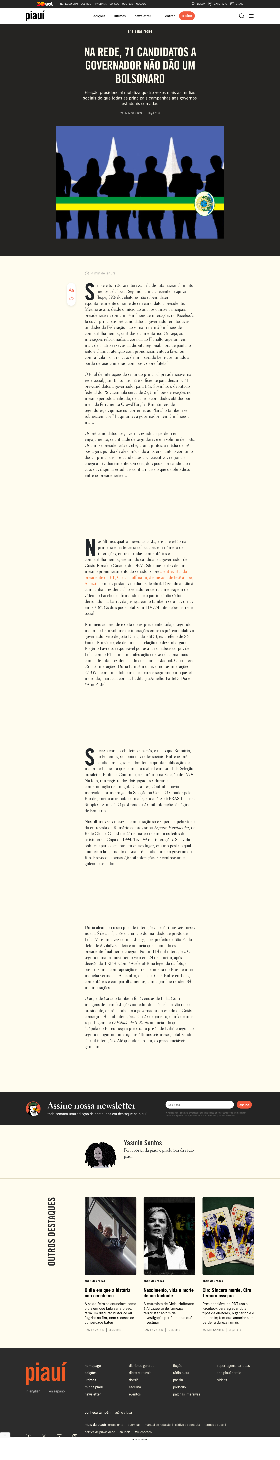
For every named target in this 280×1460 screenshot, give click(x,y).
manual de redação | (159, 1424)
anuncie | (126, 1432)
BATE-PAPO (217, 4)
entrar (170, 16)
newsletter (142, 16)
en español (57, 1391)
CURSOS (114, 4)
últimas (120, 16)
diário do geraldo (141, 1365)
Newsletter (93, 1394)
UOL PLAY (127, 4)
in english (33, 1391)
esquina (135, 1387)
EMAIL (236, 4)
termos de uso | (215, 1424)
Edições (90, 1372)
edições (99, 16)
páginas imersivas (186, 1394)
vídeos (222, 1379)
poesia (178, 1379)
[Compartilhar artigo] (71, 298)
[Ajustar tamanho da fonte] (71, 290)
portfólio (179, 1387)
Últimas (90, 1379)
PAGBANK (101, 4)
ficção (177, 1365)
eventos (135, 1394)
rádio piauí (181, 1372)
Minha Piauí (94, 1387)
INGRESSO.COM (68, 4)
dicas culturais (140, 1372)
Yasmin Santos (143, 1142)
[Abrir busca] (241, 16)
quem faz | (136, 1424)
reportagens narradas (233, 1365)
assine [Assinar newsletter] (244, 1104)
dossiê (134, 1379)
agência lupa (123, 1412)
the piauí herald (229, 1372)
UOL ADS (141, 4)
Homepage (93, 1365)
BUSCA (198, 4)
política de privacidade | (102, 1432)
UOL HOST (86, 4)
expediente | (117, 1424)
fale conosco (143, 1432)
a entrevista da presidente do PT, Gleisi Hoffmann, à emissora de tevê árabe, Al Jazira (139, 578)
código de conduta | (189, 1424)
